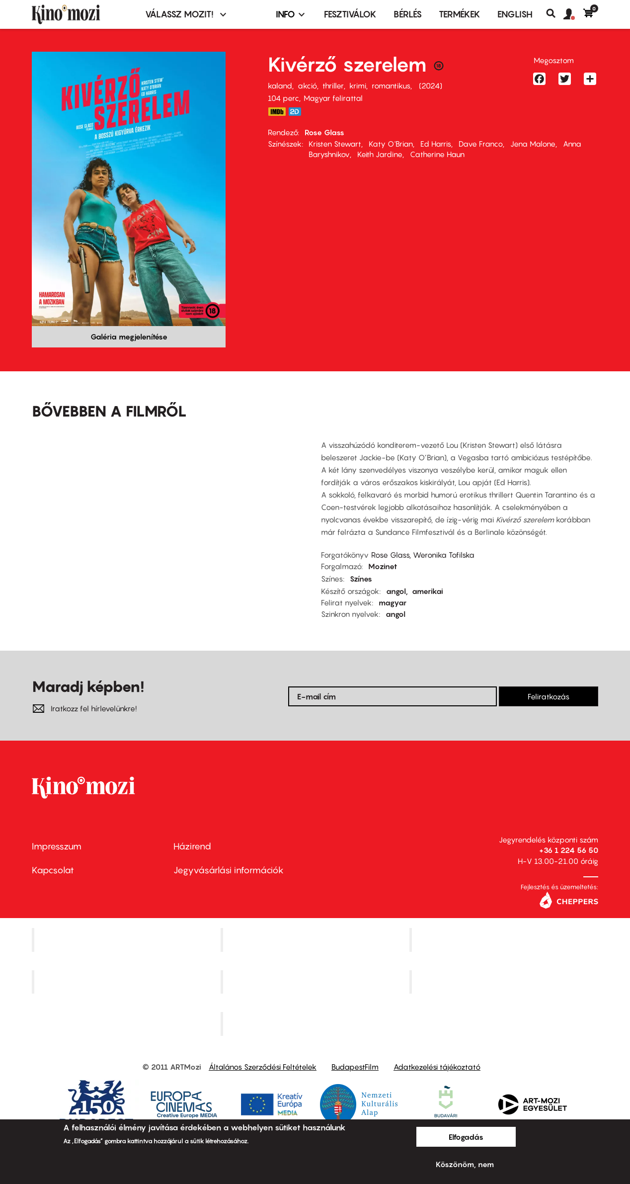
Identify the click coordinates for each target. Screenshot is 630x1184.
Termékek (459, 14)
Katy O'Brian (391, 143)
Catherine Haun (437, 154)
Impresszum (56, 846)
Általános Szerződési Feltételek (262, 1066)
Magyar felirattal (333, 97)
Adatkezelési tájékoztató (437, 1066)
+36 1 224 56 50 (568, 850)
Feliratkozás (548, 696)
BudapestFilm (355, 1066)
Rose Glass (324, 132)
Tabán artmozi (504, 981)
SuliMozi (316, 981)
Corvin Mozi (127, 939)
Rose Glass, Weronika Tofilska (422, 554)
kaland (280, 85)
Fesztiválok (350, 14)
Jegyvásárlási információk (228, 870)
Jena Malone (532, 143)
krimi (357, 85)
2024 (430, 85)
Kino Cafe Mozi (316, 939)
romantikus (391, 85)
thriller (333, 85)
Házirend (192, 846)
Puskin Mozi (127, 981)
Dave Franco (481, 143)
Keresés (554, 13)
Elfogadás (466, 1136)
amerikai (427, 591)
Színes (361, 578)
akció (307, 85)
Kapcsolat (53, 870)
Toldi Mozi (316, 1023)
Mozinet (382, 566)
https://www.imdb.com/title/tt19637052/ (277, 111)
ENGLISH (515, 14)
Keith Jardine (379, 154)
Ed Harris (435, 143)
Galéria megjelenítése (128, 336)
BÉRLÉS (408, 14)
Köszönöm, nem (465, 1164)
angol (396, 591)
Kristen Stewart (335, 143)
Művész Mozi (505, 939)
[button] (573, 14)
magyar (392, 602)
